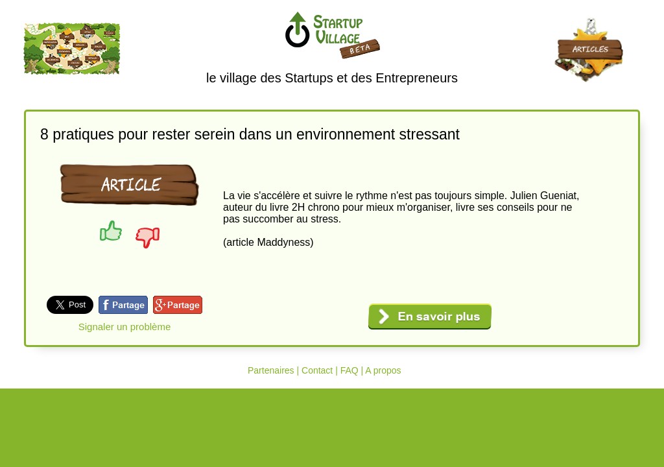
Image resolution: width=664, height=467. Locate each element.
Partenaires (271, 370)
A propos (383, 370)
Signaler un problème (124, 326)
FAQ (349, 370)
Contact (317, 370)
